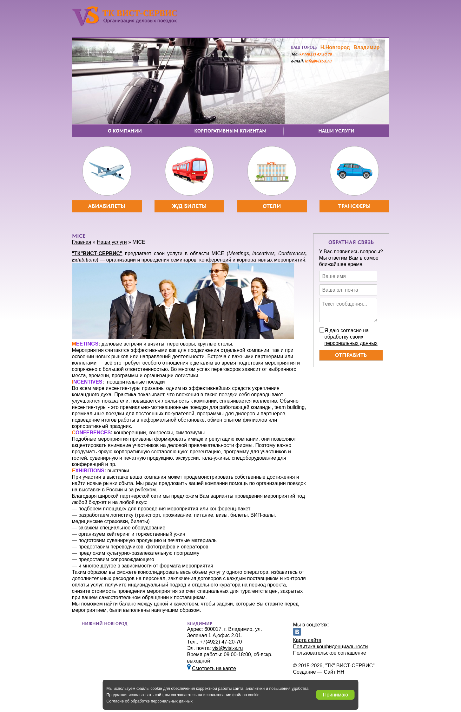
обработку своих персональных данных (351, 340)
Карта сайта (307, 640)
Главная (81, 242)
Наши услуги (336, 131)
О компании (125, 131)
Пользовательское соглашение (329, 653)
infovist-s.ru (318, 61)
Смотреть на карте (214, 668)
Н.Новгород (335, 47)
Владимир (366, 47)
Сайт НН (334, 672)
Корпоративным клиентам (230, 131)
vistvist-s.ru (227, 648)
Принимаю (335, 694)
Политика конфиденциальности (330, 646)
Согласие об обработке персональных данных (149, 701)
